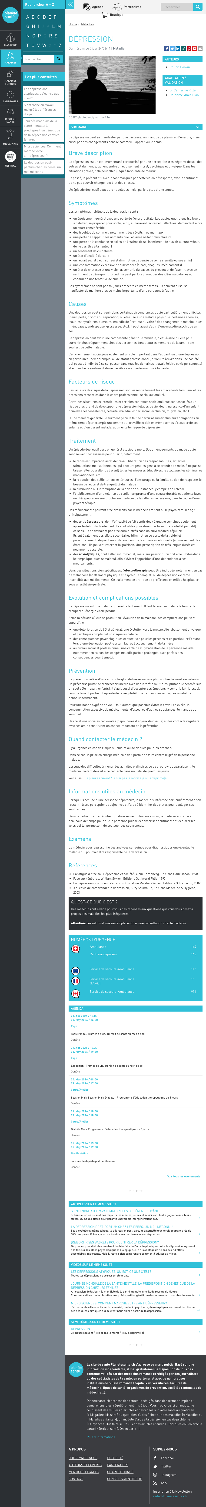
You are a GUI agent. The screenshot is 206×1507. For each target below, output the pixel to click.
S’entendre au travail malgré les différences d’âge (40, 109)
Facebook (164, 1458)
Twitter (162, 1466)
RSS (160, 1483)
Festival (10, 165)
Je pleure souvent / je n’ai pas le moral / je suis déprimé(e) (126, 778)
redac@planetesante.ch (170, 1496)
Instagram (164, 1475)
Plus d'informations (101, 1437)
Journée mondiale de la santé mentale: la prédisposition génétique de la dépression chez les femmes (42, 130)
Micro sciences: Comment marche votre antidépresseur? (42, 150)
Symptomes (10, 101)
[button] (166, 48)
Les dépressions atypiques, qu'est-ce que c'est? (41, 93)
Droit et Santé (10, 120)
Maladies (10, 62)
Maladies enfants (10, 82)
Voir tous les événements (183, 1176)
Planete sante (10, 15)
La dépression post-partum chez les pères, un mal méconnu (42, 167)
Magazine (10, 45)
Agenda (97, 7)
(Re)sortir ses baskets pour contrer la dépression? (115, 1242)
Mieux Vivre (10, 143)
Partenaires (132, 7)
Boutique (116, 15)
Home (73, 24)
